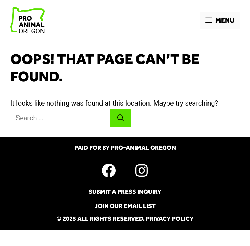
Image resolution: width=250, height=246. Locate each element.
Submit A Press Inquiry (125, 191)
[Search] (120, 118)
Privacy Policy (170, 218)
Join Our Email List (125, 206)
